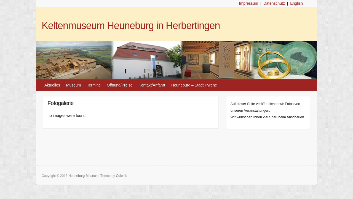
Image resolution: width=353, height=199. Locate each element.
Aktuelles (52, 85)
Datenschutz (274, 3)
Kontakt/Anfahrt (151, 85)
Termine (94, 85)
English (296, 3)
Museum (73, 85)
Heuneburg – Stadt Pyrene (194, 85)
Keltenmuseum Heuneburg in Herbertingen (131, 25)
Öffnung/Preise (119, 85)
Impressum (248, 3)
